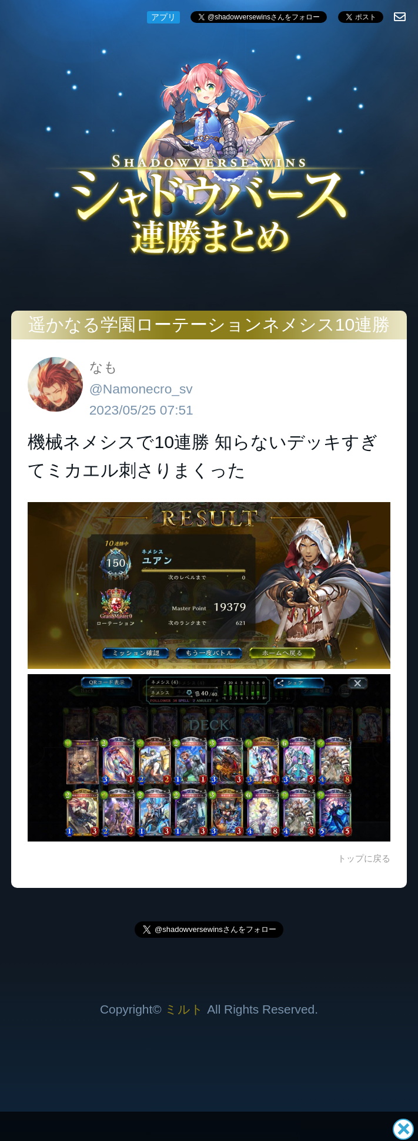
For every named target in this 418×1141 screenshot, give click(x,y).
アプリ (163, 17)
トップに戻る (363, 858)
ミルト (184, 1009)
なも (103, 367)
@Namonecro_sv (141, 388)
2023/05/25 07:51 (141, 410)
